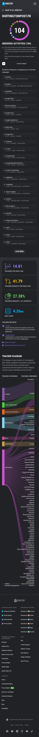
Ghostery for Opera (27, 623)
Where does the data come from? (13, 345)
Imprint (27, 725)
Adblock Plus (5, 646)
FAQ (22, 640)
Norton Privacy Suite (7, 654)
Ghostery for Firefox (27, 615)
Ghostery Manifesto (7, 684)
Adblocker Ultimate (7, 650)
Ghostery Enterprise (7, 696)
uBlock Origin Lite (6, 671)
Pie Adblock (5, 658)
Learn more (9, 331)
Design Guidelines (26, 657)
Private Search (7, 615)
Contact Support (25, 644)
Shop (3, 700)
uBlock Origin (5, 667)
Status (3, 679)
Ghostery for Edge (27, 628)
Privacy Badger (6, 662)
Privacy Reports (8, 688)
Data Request (24, 653)
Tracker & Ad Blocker (8, 611)
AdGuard (4, 642)
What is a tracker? (9, 342)
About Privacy (25, 661)
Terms (12, 725)
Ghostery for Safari (27, 619)
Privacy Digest (7, 623)
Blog (3, 704)
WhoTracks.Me (7, 619)
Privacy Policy (19, 725)
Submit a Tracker (25, 649)
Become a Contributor (8, 692)
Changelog (5, 708)
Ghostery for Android (27, 632)
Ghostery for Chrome (27, 611)
